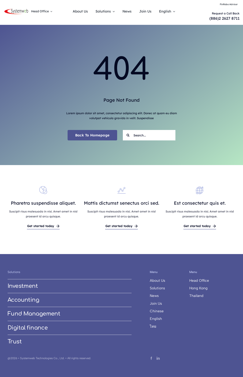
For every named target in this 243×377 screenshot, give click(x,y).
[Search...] (149, 135)
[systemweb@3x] (16, 9)
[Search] (128, 135)
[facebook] (151, 358)
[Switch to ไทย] (165, 326)
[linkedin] (158, 358)
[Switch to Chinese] (165, 311)
